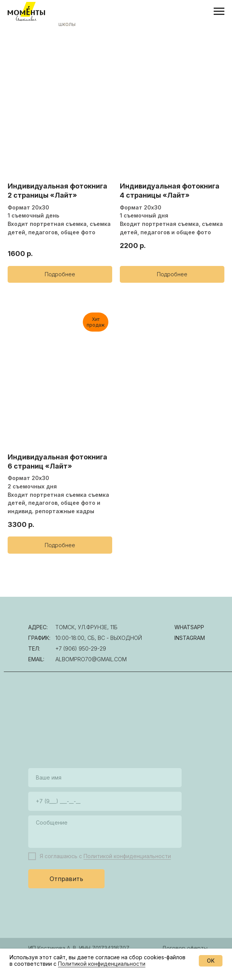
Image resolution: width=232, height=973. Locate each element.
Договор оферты (185, 948)
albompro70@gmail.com (91, 659)
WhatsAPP (189, 627)
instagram (189, 638)
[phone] (105, 801)
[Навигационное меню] (219, 11)
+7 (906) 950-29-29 (80, 648)
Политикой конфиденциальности (127, 856)
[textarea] (105, 831)
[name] (105, 777)
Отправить (66, 879)
